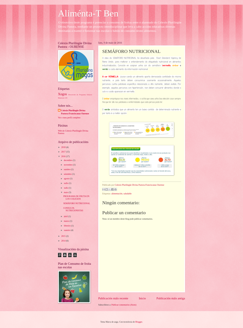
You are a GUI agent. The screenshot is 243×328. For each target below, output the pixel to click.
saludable (128, 193)
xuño (66, 188)
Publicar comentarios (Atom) (123, 305)
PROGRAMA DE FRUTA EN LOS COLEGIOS (76, 197)
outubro (67, 169)
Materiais (61, 98)
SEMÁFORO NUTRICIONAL (76, 203)
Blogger (138, 322)
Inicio (142, 298)
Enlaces (89, 95)
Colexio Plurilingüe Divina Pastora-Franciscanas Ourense (75, 112)
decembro (68, 160)
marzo (67, 221)
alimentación (116, 193)
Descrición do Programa (77, 95)
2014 (63, 241)
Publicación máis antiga (171, 298)
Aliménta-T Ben (88, 13)
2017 (63, 152)
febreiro (67, 226)
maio (66, 192)
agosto (67, 178)
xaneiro (67, 230)
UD (66, 98)
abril (66, 216)
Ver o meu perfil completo (69, 117)
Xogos (62, 94)
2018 (63, 147)
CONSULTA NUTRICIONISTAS (73, 209)
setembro (68, 174)
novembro (68, 165)
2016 (63, 156)
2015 (63, 236)
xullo (66, 183)
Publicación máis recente (113, 298)
